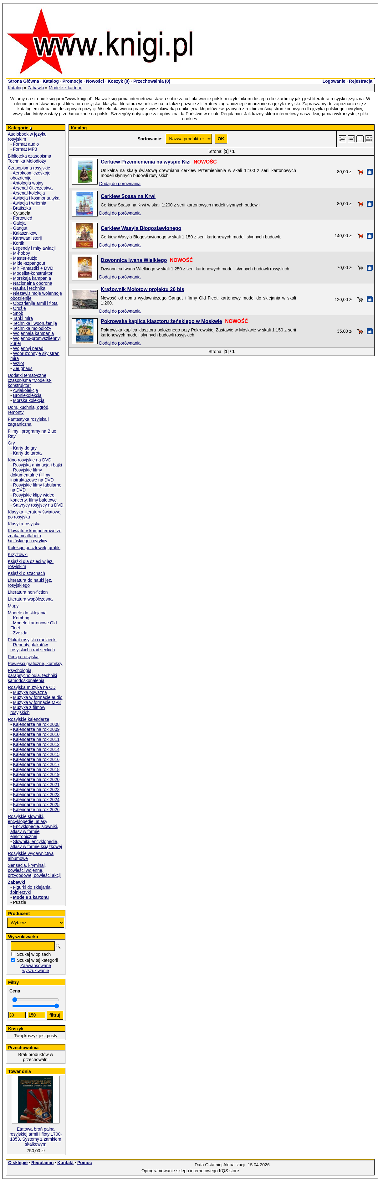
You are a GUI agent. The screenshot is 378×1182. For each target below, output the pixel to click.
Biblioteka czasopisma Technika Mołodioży (29, 159)
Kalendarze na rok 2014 (36, 749)
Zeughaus (23, 368)
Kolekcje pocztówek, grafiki (34, 547)
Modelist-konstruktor (33, 273)
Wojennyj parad (28, 348)
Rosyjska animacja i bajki (37, 464)
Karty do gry (25, 447)
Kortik (18, 243)
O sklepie (18, 1162)
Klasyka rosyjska (24, 523)
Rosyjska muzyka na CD (32, 687)
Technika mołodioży (32, 328)
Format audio (26, 144)
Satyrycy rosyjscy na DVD (38, 505)
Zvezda (20, 632)
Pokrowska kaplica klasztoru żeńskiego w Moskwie (161, 321)
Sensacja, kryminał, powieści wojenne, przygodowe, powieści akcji (34, 870)
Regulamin (42, 1162)
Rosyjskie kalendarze (28, 719)
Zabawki (36, 87)
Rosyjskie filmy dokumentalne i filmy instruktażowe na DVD (32, 474)
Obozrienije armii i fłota (35, 303)
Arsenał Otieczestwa (33, 187)
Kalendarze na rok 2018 (36, 769)
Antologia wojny (28, 182)
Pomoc (84, 1162)
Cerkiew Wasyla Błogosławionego (141, 228)
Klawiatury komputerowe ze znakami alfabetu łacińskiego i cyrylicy (34, 535)
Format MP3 (25, 149)
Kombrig (21, 617)
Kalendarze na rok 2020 (36, 779)
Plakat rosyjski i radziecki (32, 639)
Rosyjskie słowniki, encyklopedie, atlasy (27, 819)
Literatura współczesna (30, 598)
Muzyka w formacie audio (38, 697)
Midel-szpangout (29, 263)
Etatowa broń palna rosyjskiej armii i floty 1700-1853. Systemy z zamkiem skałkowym (35, 1137)
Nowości (95, 81)
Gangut (20, 228)
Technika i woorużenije (35, 323)
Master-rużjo (25, 258)
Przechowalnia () (151, 81)
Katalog (51, 81)
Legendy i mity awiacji (34, 248)
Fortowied (22, 218)
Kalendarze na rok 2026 (36, 809)
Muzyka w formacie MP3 (37, 702)
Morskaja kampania (32, 278)
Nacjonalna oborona (32, 283)
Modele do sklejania (27, 612)
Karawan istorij (27, 238)
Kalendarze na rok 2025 (36, 804)
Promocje (72, 81)
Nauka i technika (29, 288)
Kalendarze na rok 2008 (36, 724)
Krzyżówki (18, 554)
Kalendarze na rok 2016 (36, 759)
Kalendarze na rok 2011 (36, 739)
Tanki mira (23, 318)
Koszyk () (119, 81)
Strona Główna (23, 81)
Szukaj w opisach (34, 954)
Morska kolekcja (28, 400)
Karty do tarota (27, 453)
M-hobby (21, 253)
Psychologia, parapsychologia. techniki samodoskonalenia (32, 675)
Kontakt (65, 1162)
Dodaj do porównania (119, 183)
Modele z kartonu (65, 87)
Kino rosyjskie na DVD (29, 459)
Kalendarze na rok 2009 (36, 729)
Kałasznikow (25, 233)
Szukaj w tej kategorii (37, 960)
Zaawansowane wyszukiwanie (35, 968)
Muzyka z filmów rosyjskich (27, 710)
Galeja (19, 223)
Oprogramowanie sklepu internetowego (179, 1170)
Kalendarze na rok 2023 (36, 794)
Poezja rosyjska (23, 656)
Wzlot (18, 363)
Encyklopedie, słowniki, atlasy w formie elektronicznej (34, 831)
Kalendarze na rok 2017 (36, 764)
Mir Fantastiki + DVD (33, 268)
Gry (11, 442)
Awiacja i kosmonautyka (36, 197)
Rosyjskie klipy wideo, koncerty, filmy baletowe (33, 497)
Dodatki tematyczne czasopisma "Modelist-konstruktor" (30, 380)
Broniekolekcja (27, 395)
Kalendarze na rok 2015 (36, 754)
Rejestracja (360, 81)
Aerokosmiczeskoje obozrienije (30, 175)
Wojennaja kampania (33, 333)
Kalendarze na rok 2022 (36, 789)
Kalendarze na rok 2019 (36, 774)
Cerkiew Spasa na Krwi (128, 196)
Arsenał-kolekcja (29, 192)
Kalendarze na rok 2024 (36, 799)
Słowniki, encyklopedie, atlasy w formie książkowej (36, 844)
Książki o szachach (26, 573)
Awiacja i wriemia (29, 203)
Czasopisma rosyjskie (29, 167)
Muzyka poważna (30, 692)
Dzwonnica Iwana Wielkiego (134, 260)
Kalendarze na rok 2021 (36, 784)
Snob (18, 313)
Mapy (13, 605)
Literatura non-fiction (28, 592)
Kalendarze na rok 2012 (36, 744)
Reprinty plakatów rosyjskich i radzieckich (32, 647)
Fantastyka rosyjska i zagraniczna (28, 422)
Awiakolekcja (25, 390)
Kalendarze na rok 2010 (36, 734)
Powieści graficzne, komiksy (35, 663)
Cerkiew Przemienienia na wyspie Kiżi (146, 161)
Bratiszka (22, 208)
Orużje (19, 308)
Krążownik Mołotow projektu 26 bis (142, 289)
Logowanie (333, 81)
